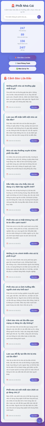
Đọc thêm (34, 107)
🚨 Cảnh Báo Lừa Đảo (22, 57)
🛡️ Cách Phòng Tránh (22, 63)
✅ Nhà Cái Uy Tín (22, 68)
